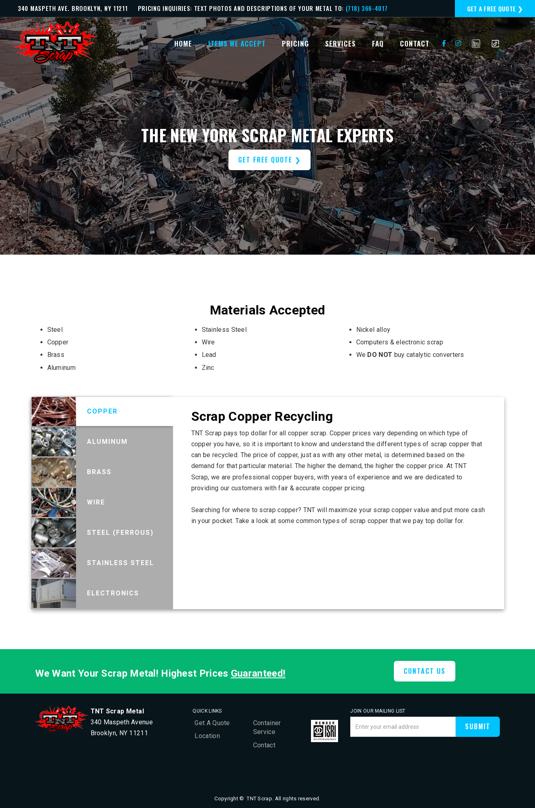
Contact (264, 745)
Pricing (295, 43)
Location (207, 736)
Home (183, 43)
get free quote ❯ (269, 160)
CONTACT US (425, 671)
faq (378, 43)
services (340, 43)
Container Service (267, 727)
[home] (55, 43)
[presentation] (411, 758)
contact (414, 43)
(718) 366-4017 (367, 8)
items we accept (237, 43)
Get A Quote (212, 723)
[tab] (102, 411)
